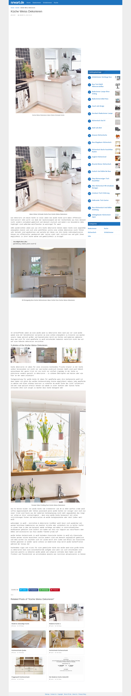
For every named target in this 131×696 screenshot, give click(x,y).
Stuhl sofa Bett (97, 128)
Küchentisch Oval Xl (98, 120)
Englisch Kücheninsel (99, 157)
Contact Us (53, 689)
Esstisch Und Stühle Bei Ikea (101, 171)
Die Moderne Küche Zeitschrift (58, 672)
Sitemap (47, 689)
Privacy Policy (82, 689)
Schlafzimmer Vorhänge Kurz (102, 77)
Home (29, 2)
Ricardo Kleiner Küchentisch (101, 164)
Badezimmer (37, 2)
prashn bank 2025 (74, 692)
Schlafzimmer (47, 2)
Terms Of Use (67, 689)
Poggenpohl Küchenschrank (20, 672)
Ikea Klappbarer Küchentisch (101, 142)
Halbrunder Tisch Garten (100, 200)
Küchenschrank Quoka (19, 646)
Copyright (60, 689)
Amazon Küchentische (99, 135)
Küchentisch (92, 232)
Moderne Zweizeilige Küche (20, 619)
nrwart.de (17, 2)
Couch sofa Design (98, 106)
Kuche (56, 2)
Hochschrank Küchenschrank (58, 646)
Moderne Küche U (55, 619)
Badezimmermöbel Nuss (100, 99)
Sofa (89, 236)
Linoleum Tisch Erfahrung (100, 193)
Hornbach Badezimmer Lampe (102, 113)
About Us (74, 689)
